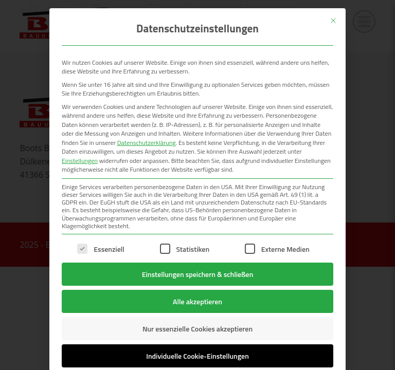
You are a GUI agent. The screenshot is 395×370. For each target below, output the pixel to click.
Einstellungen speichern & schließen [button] (198, 274)
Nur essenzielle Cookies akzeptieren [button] (197, 328)
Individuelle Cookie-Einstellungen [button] (197, 355)
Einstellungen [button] (80, 160)
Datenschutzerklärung (146, 142)
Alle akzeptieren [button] (197, 301)
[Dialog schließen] (333, 20)
